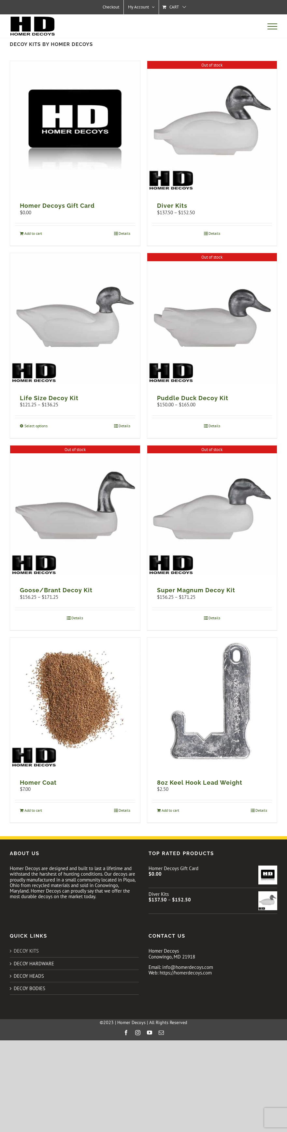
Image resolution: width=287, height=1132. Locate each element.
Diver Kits (172, 205)
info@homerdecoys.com (187, 967)
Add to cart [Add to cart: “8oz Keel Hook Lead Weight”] (170, 810)
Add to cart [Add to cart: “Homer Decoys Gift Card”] (33, 233)
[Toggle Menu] (272, 26)
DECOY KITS (26, 951)
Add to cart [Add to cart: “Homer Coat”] (33, 810)
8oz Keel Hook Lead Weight (199, 782)
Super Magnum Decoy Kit (196, 590)
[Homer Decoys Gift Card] (75, 126)
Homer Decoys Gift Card (57, 205)
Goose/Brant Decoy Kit (56, 590)
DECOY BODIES (29, 988)
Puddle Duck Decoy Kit (192, 398)
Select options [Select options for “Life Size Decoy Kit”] (36, 425)
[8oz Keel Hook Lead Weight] (212, 703)
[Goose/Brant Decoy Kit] (75, 510)
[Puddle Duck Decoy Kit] (212, 318)
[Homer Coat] (75, 703)
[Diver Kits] (212, 126)
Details (124, 233)
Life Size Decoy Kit (49, 398)
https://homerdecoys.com (186, 973)
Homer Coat (38, 782)
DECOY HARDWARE (34, 963)
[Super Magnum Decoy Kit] (212, 510)
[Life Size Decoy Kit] (75, 318)
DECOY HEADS (29, 976)
